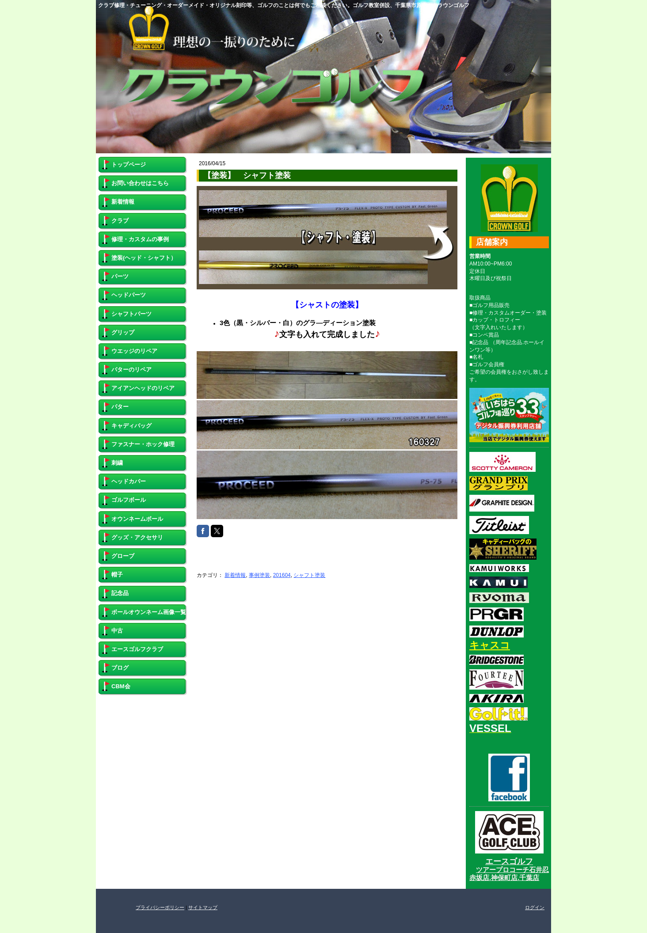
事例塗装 (259, 575)
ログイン (534, 907)
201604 (282, 575)
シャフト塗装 (309, 575)
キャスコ (489, 645)
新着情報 (235, 575)
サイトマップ (202, 907)
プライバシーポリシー (160, 907)
